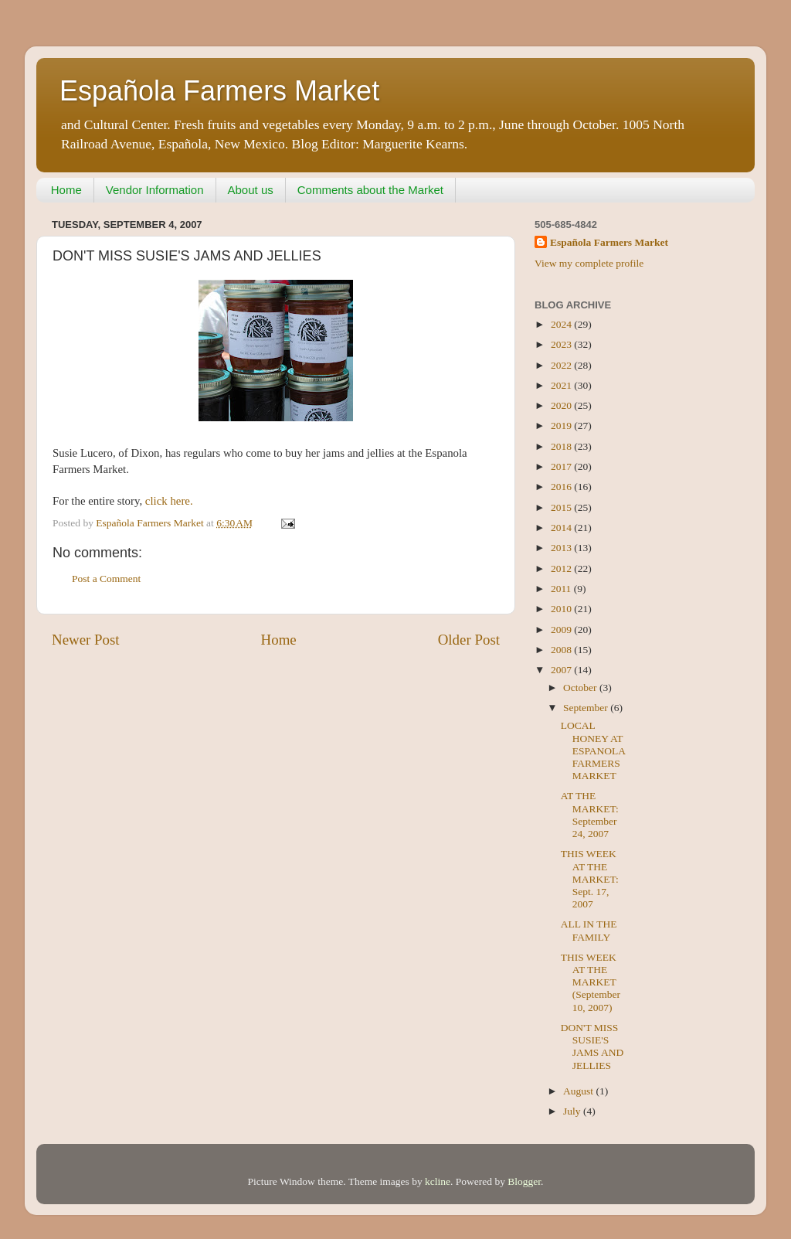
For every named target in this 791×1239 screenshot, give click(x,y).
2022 (562, 365)
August (579, 1091)
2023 (562, 344)
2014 (562, 527)
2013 (562, 547)
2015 (562, 507)
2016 (562, 486)
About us (250, 189)
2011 (562, 588)
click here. (169, 501)
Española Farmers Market (219, 91)
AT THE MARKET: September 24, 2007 (590, 814)
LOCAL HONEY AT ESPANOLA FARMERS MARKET (593, 750)
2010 (562, 608)
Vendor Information (155, 189)
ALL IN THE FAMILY (589, 930)
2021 (562, 385)
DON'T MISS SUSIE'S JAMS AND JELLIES (592, 1046)
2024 (562, 324)
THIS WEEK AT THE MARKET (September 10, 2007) (590, 982)
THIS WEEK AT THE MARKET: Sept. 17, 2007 (590, 879)
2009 (562, 629)
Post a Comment (106, 578)
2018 (562, 446)
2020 (562, 405)
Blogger (524, 1181)
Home (66, 189)
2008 (562, 649)
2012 (562, 568)
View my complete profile (589, 263)
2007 (562, 670)
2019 (562, 425)
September (586, 707)
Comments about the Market (370, 189)
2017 (562, 466)
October (581, 687)
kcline (437, 1181)
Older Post (469, 639)
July (573, 1111)
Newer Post (86, 639)
